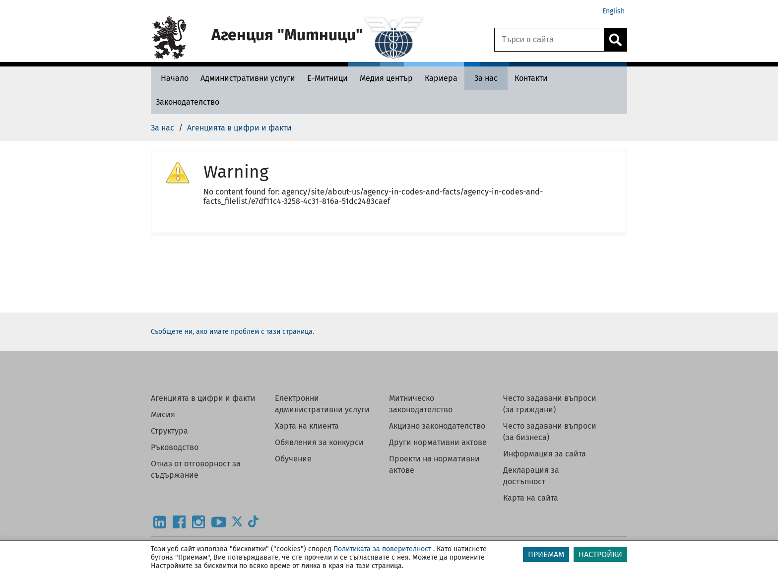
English (613, 11)
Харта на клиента (307, 426)
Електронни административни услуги (322, 403)
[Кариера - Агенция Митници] (441, 78)
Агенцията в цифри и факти (203, 398)
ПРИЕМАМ (546, 554)
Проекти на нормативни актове (434, 464)
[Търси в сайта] (549, 39)
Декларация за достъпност (531, 475)
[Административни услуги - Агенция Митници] (247, 78)
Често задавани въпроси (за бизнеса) (549, 431)
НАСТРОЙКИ (600, 554)
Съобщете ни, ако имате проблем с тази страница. (232, 331)
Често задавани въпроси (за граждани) (549, 403)
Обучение (293, 458)
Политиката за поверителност (382, 549)
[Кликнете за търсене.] (615, 39)
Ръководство (174, 447)
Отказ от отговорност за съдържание (196, 469)
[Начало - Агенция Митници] (172, 78)
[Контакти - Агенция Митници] (531, 78)
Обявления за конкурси (319, 442)
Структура (169, 431)
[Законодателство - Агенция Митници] (187, 102)
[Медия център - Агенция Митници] (386, 78)
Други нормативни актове (438, 442)
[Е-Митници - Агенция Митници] (327, 78)
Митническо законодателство (421, 403)
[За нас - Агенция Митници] (486, 78)
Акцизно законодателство (437, 426)
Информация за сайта (544, 453)
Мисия (163, 414)
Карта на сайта (530, 498)
